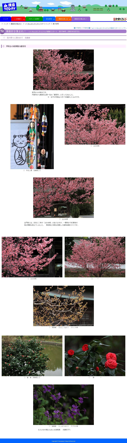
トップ (5, 19)
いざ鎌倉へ (18, 19)
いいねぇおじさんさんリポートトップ (37, 24)
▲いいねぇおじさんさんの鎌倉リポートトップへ (109, 28)
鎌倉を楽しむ (63, 19)
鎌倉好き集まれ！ (80, 19)
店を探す (49, 19)
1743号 (77, 28)
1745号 (86, 28)
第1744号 (56, 24)
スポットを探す (34, 19)
